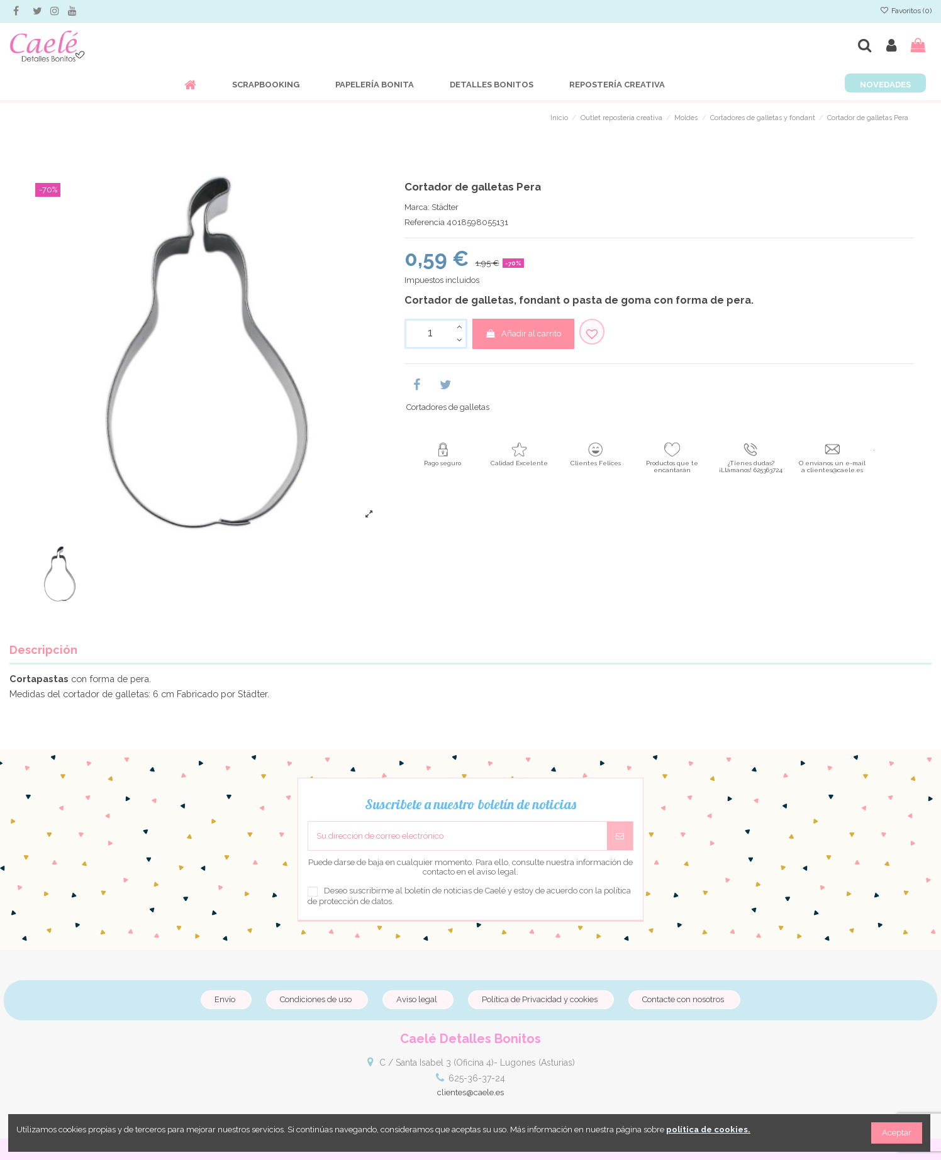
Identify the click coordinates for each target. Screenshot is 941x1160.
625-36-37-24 (476, 1078)
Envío (224, 999)
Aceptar (896, 1132)
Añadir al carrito (523, 333)
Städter (445, 207)
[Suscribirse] (620, 836)
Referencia (424, 222)
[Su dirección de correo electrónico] (457, 836)
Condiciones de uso (316, 999)
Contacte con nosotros (683, 999)
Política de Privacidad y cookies (540, 999)
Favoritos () (906, 10)
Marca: (417, 207)
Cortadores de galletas (447, 407)
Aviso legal (416, 999)
